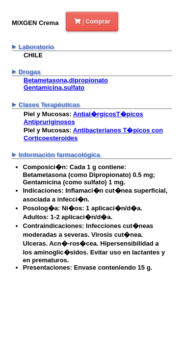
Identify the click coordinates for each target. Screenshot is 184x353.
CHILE (33, 55)
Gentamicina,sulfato (54, 87)
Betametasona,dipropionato (66, 80)
